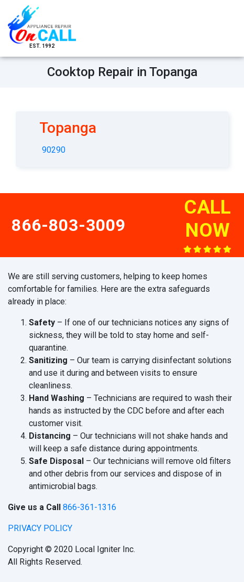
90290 (53, 150)
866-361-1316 (89, 507)
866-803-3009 (69, 225)
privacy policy (40, 528)
